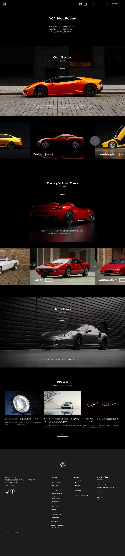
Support (101, 484)
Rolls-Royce (57, 505)
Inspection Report (105, 489)
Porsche (55, 492)
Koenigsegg (56, 503)
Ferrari (54, 484)
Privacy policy (103, 504)
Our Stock (56, 481)
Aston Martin (57, 495)
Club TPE (78, 495)
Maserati (55, 511)
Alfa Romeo (56, 508)
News (77, 492)
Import (100, 495)
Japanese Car (57, 519)
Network (78, 487)
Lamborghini (57, 487)
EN (116, 4)
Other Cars (56, 521)
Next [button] (95, 141)
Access (78, 489)
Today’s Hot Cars (59, 529)
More (62, 438)
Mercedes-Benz (58, 497)
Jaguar (54, 516)
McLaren (55, 489)
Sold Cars (55, 526)
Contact (101, 502)
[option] (62, 140)
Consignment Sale (105, 497)
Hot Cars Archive (58, 532)
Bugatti (55, 500)
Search (62, 69)
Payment (101, 487)
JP (112, 4)
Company (78, 484)
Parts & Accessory (83, 499)
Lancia (54, 513)
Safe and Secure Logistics (108, 492)
